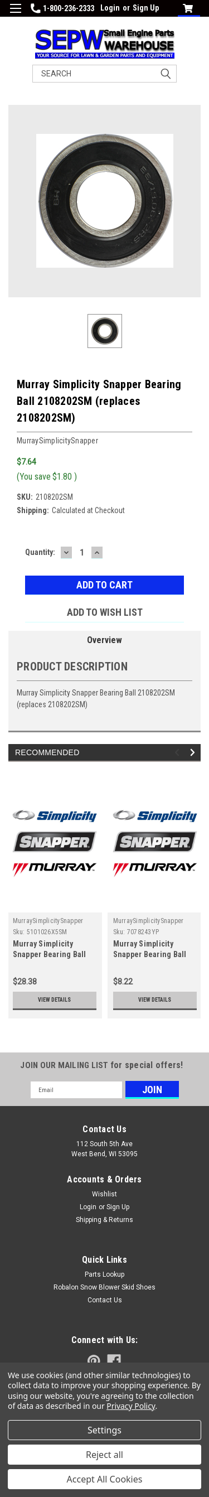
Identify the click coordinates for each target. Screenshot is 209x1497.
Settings (104, 1430)
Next (194, 752)
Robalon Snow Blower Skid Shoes (104, 1287)
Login (110, 7)
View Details (54, 1000)
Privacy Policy (130, 1406)
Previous (178, 752)
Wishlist (104, 1194)
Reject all (104, 1454)
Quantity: (40, 552)
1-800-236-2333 (62, 8)
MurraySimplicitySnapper (48, 921)
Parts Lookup (104, 1274)
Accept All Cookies (105, 1479)
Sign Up (146, 7)
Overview (104, 640)
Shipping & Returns (104, 1220)
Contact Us (105, 1300)
